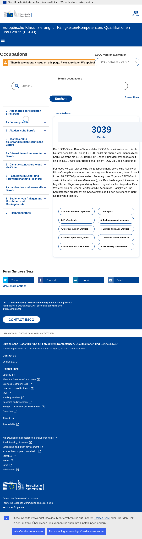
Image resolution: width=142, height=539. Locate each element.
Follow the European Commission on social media (28, 503)
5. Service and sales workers (114, 229)
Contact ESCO (10, 361)
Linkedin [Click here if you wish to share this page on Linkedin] (86, 280)
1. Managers (106, 211)
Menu (3, 40)
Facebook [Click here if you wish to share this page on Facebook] (51, 280)
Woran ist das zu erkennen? (76, 2)
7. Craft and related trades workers (117, 237)
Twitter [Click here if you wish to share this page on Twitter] (14, 280)
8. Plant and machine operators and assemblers (78, 246)
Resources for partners (14, 507)
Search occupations (69, 78)
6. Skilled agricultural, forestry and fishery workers (78, 237)
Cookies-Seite (102, 518)
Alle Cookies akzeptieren (28, 531)
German (135, 13)
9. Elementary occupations (113, 246)
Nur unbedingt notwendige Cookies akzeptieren (76, 531)
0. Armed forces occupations (75, 211)
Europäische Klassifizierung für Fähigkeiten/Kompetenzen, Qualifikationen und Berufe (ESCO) (61, 344)
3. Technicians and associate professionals (117, 220)
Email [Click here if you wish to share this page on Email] (119, 280)
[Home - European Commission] (18, 13)
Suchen (61, 98)
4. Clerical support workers (74, 229)
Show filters (132, 97)
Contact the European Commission (20, 498)
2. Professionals (69, 220)
